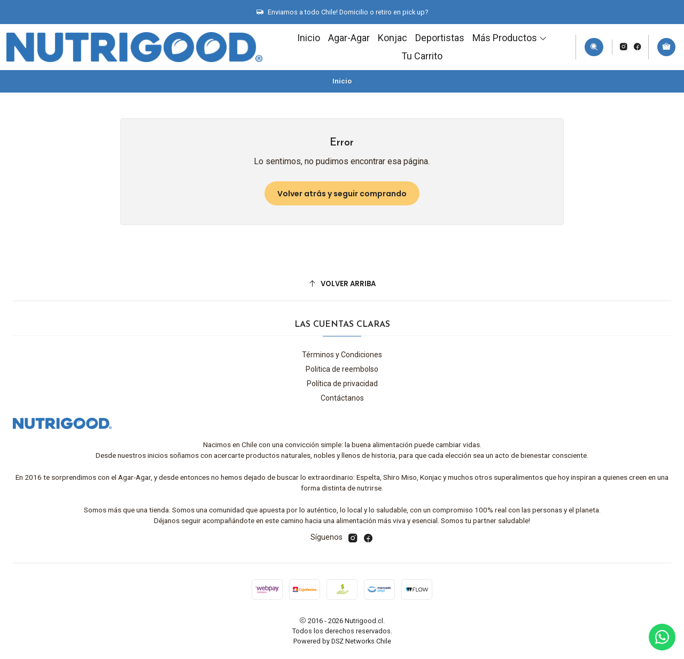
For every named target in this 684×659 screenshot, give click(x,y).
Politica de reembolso (342, 369)
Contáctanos (342, 398)
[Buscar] (593, 47)
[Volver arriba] (342, 284)
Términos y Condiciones (342, 354)
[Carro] (666, 47)
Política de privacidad (342, 383)
